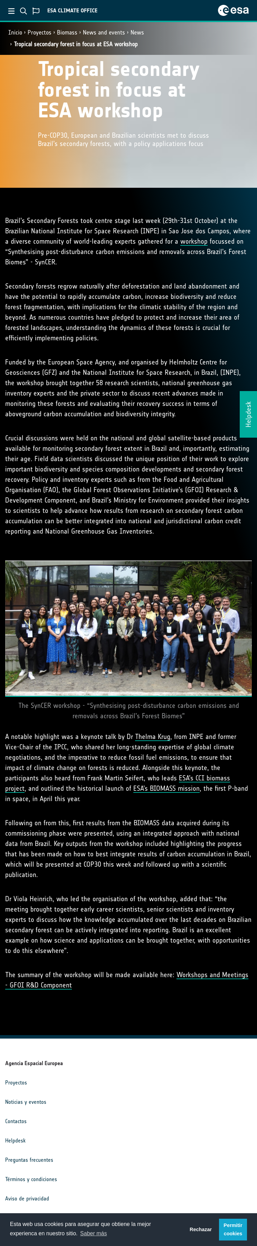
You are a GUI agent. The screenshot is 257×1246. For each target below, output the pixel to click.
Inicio (15, 32)
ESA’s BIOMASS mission (166, 788)
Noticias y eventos (25, 1102)
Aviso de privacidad (27, 1198)
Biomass (67, 32)
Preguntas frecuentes (29, 1160)
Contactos (16, 1121)
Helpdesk (15, 1140)
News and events (104, 32)
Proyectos (39, 32)
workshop (194, 241)
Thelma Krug (152, 736)
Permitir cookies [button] (232, 1229)
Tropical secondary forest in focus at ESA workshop (76, 44)
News (137, 32)
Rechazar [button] (201, 1229)
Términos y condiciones (31, 1179)
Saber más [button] (93, 1233)
